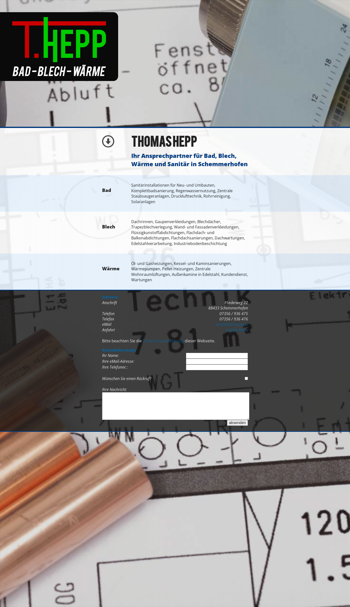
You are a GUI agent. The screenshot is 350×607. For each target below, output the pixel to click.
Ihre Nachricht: (114, 389)
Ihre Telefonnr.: (115, 367)
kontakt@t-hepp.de (232, 324)
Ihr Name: (110, 355)
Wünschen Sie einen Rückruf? (126, 378)
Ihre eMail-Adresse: (118, 361)
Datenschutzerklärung (163, 341)
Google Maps (237, 330)
